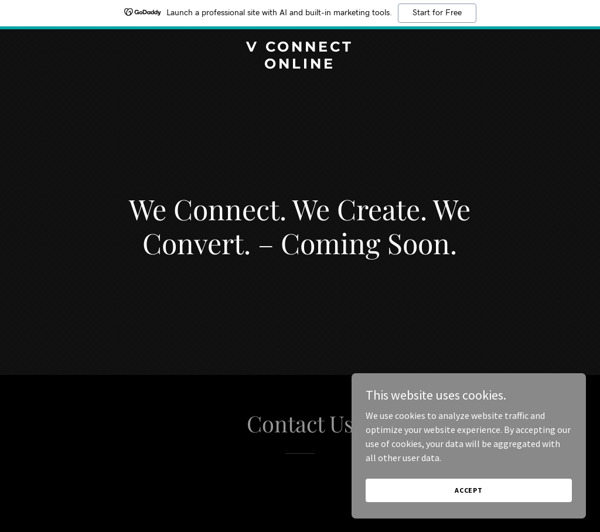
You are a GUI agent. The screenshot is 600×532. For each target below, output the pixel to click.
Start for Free (437, 13)
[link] (299, 65)
